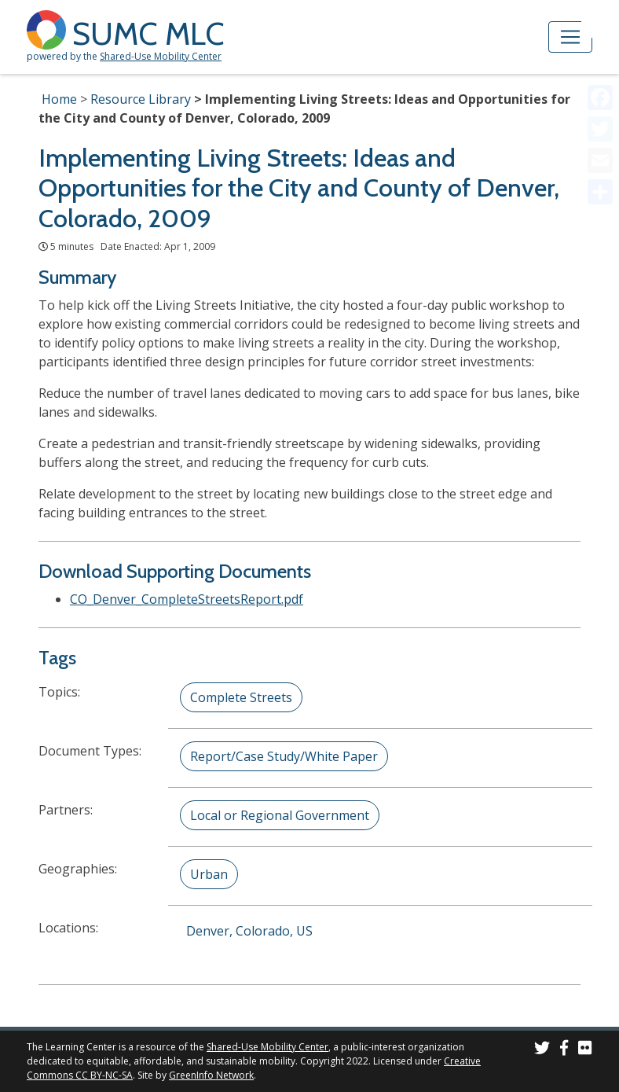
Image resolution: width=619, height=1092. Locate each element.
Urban (209, 874)
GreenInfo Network (211, 1075)
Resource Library (140, 99)
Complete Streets (241, 697)
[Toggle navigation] (570, 37)
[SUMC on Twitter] (542, 1050)
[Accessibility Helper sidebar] (600, 19)
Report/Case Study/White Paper (284, 756)
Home (59, 99)
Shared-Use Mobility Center (161, 56)
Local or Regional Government (279, 815)
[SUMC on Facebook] (564, 1050)
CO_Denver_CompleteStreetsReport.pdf (186, 599)
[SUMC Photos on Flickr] (585, 1050)
